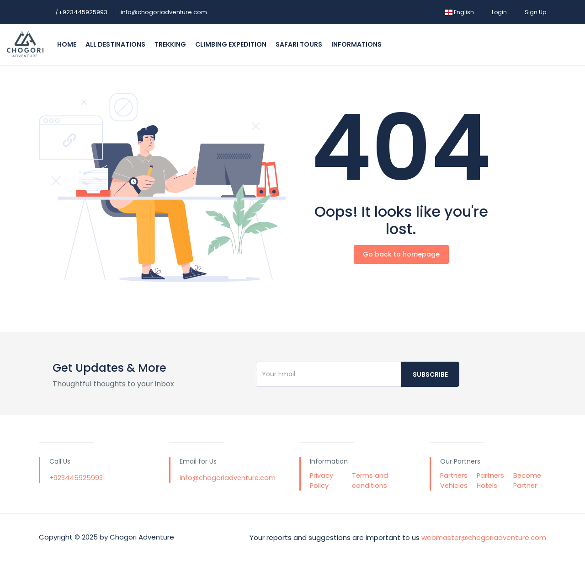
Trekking (170, 44)
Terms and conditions (370, 480)
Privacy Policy (321, 480)
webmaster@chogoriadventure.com (483, 537)
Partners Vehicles (454, 480)
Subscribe (430, 374)
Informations (356, 44)
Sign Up (535, 12)
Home (66, 44)
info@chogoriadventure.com (164, 12)
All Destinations (115, 44)
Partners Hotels (490, 480)
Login (499, 12)
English (459, 12)
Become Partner (527, 480)
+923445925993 (81, 12)
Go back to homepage (401, 254)
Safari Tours (299, 44)
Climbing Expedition (230, 44)
